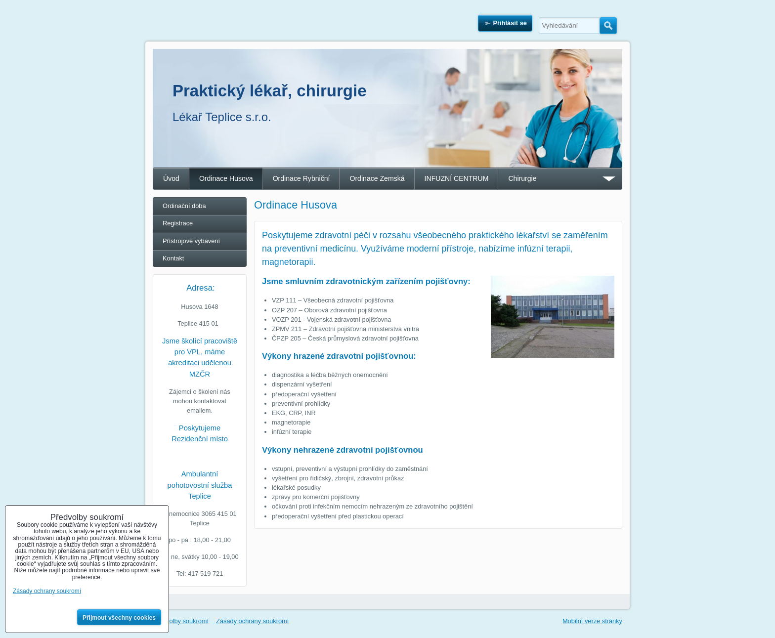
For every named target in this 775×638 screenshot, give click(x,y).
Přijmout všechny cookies (119, 617)
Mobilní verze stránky (592, 621)
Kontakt (173, 258)
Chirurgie (522, 178)
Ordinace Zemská (376, 178)
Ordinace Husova (226, 178)
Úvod (171, 178)
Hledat (608, 25)
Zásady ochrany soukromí (252, 621)
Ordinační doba (184, 206)
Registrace (178, 223)
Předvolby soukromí (181, 621)
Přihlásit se (510, 23)
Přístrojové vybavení (191, 241)
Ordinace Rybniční (301, 178)
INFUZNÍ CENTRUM (457, 178)
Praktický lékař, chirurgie (269, 91)
